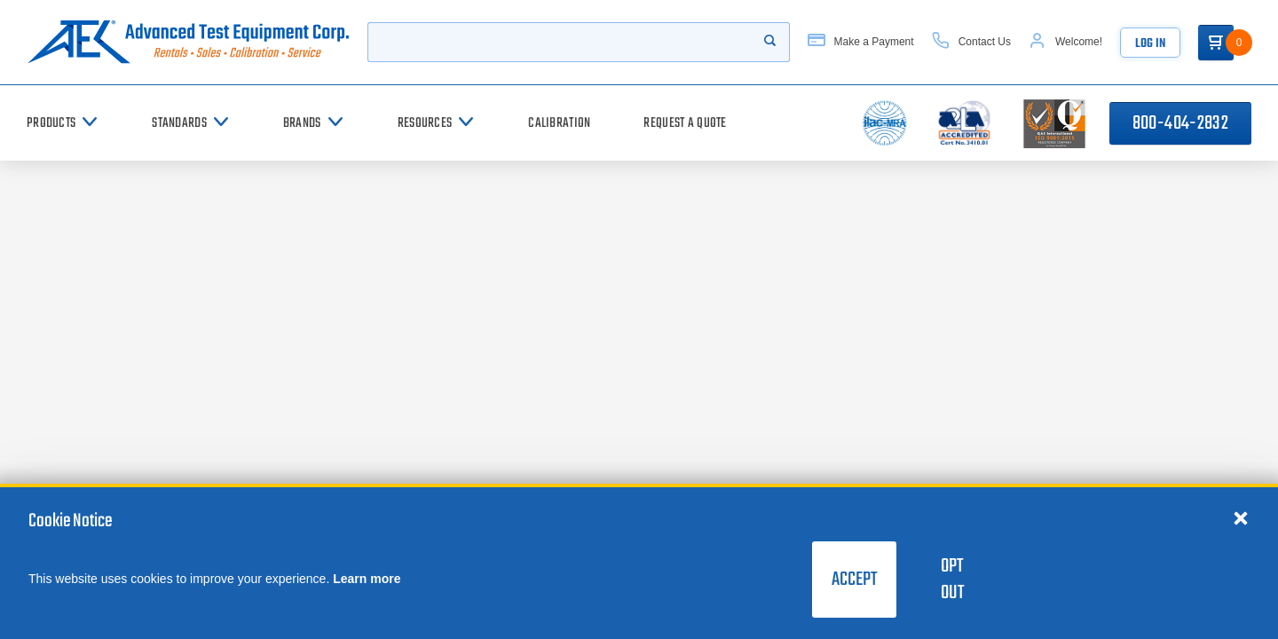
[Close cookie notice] (1241, 517)
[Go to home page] (188, 42)
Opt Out (952, 579)
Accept (854, 579)
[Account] (1065, 42)
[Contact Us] (971, 42)
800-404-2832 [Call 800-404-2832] (1180, 123)
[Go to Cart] (1216, 42)
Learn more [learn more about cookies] (366, 579)
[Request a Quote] (685, 123)
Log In (1150, 44)
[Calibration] (559, 123)
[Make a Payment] (861, 42)
